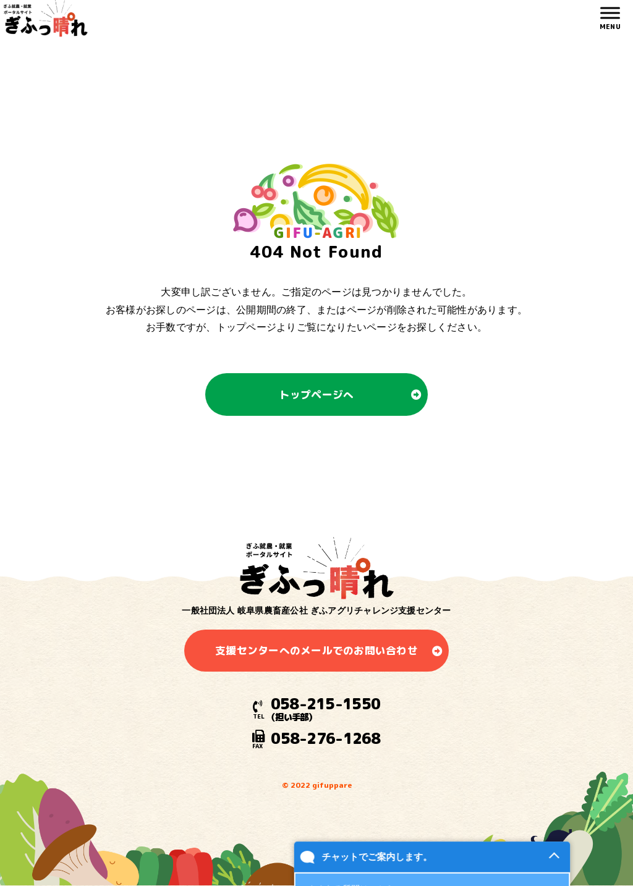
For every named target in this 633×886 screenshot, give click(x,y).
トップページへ (316, 394)
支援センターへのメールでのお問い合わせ (316, 650)
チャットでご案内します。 (376, 866)
